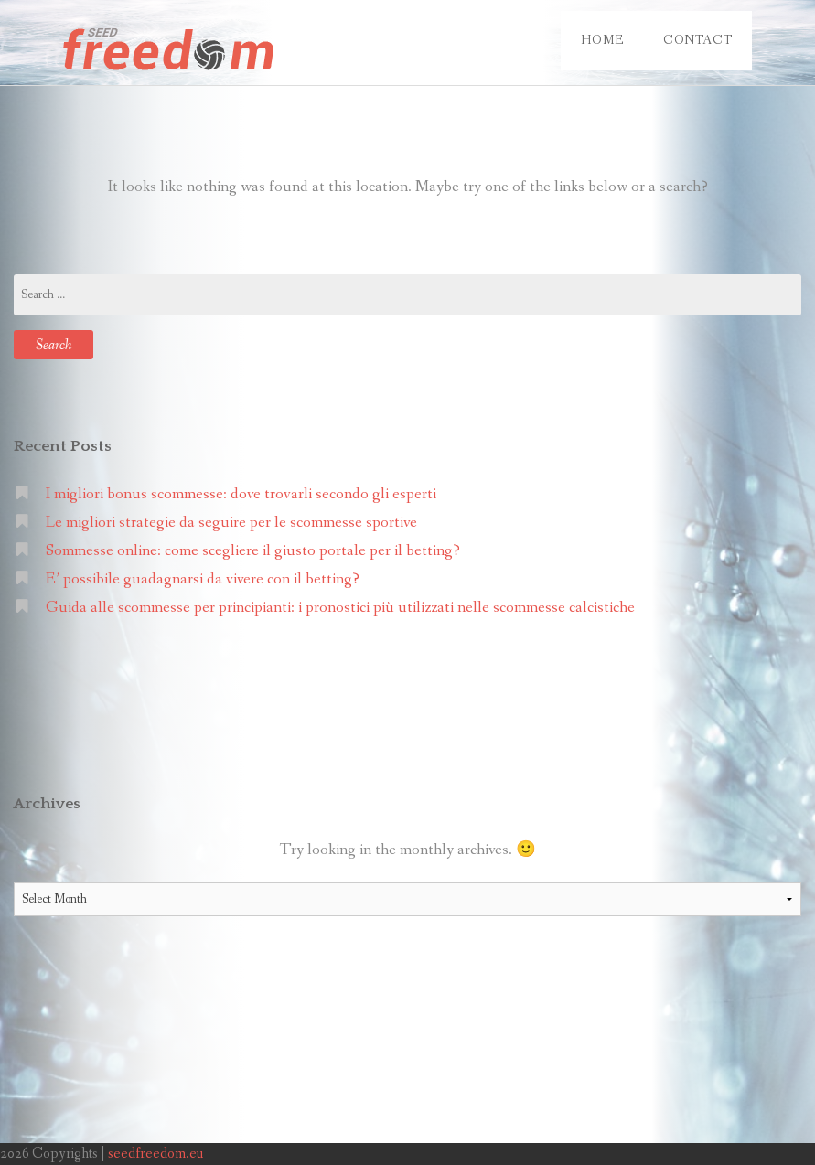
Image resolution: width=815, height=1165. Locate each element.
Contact (698, 40)
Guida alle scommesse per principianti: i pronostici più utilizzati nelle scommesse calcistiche (340, 607)
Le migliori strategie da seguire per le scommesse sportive (231, 522)
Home (602, 40)
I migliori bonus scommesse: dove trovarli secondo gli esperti (241, 494)
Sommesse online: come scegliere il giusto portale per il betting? (253, 550)
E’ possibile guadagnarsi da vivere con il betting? (202, 579)
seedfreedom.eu (155, 1153)
